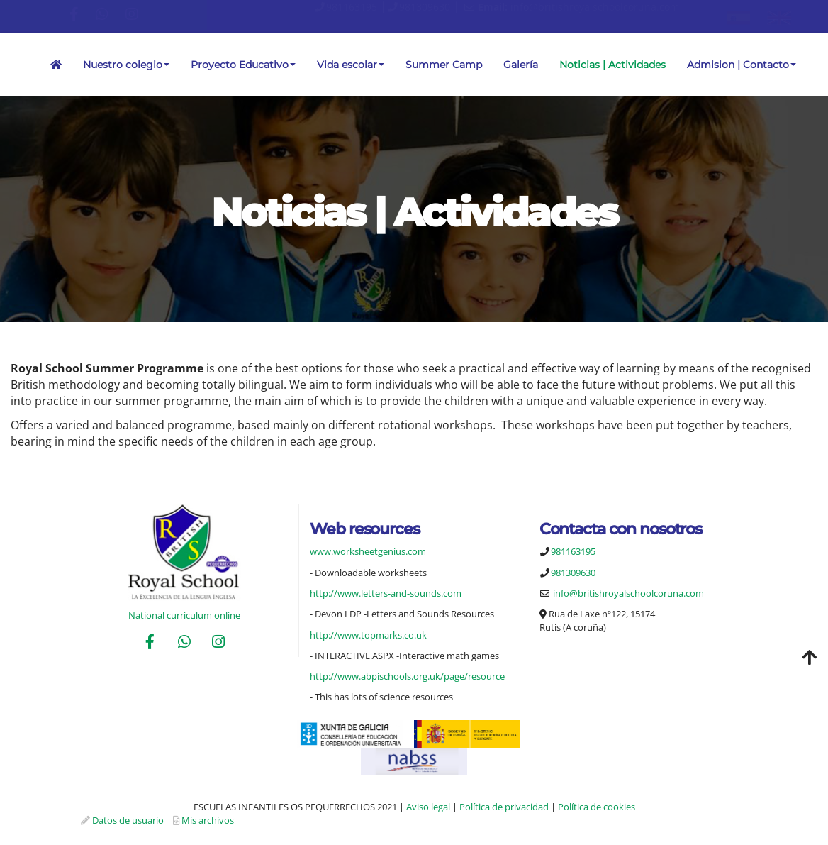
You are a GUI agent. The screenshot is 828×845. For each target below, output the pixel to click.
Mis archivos (207, 820)
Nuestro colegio (126, 64)
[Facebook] (150, 643)
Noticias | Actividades (612, 64)
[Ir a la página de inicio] (7, 64)
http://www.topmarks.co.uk (368, 635)
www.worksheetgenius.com (368, 551)
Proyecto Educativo (243, 64)
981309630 (424, 6)
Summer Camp (443, 64)
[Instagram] (218, 643)
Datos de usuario (128, 820)
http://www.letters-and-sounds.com (385, 593)
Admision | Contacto (741, 64)
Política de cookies (596, 806)
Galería (520, 64)
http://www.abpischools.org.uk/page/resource (407, 676)
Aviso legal (428, 806)
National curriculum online (184, 615)
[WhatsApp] (184, 643)
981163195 (351, 6)
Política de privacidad (504, 806)
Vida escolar (350, 64)
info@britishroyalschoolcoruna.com (594, 6)
